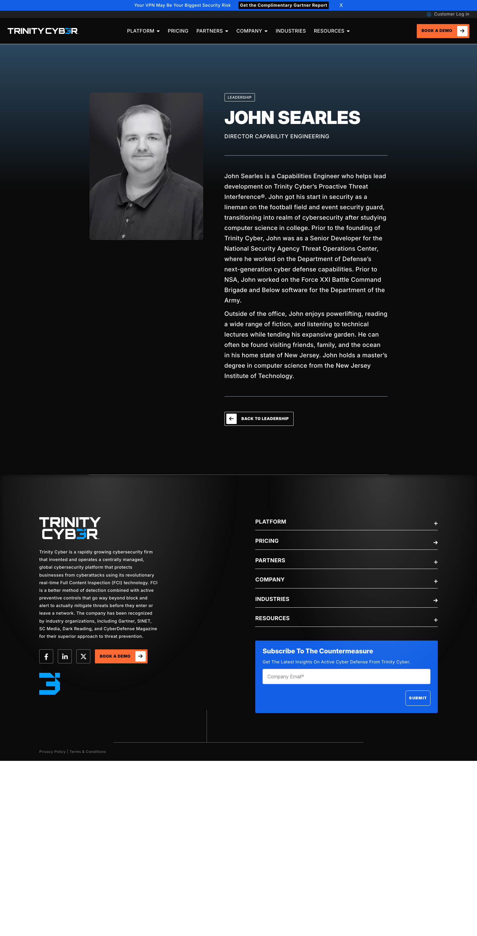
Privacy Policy (52, 751)
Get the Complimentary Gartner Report (283, 5)
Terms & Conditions (87, 751)
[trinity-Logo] (70, 528)
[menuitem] (143, 30)
